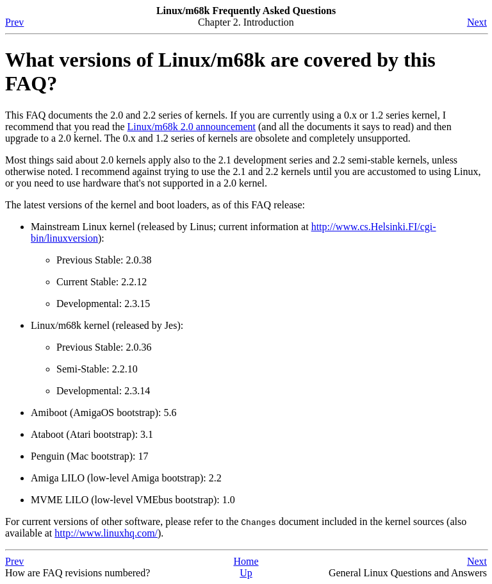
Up (246, 572)
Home (245, 561)
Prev (14, 22)
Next (477, 22)
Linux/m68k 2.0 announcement (191, 126)
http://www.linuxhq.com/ (106, 533)
